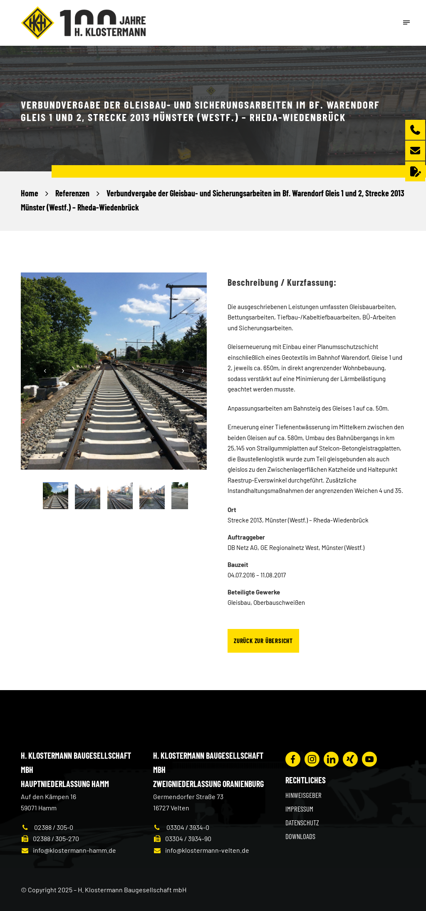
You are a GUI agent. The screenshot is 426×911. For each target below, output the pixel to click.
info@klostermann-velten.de (201, 850)
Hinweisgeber (303, 795)
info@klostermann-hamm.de (68, 850)
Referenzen (72, 193)
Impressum (299, 809)
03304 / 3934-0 (181, 827)
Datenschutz (302, 822)
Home (29, 193)
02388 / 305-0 (47, 827)
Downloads (300, 836)
